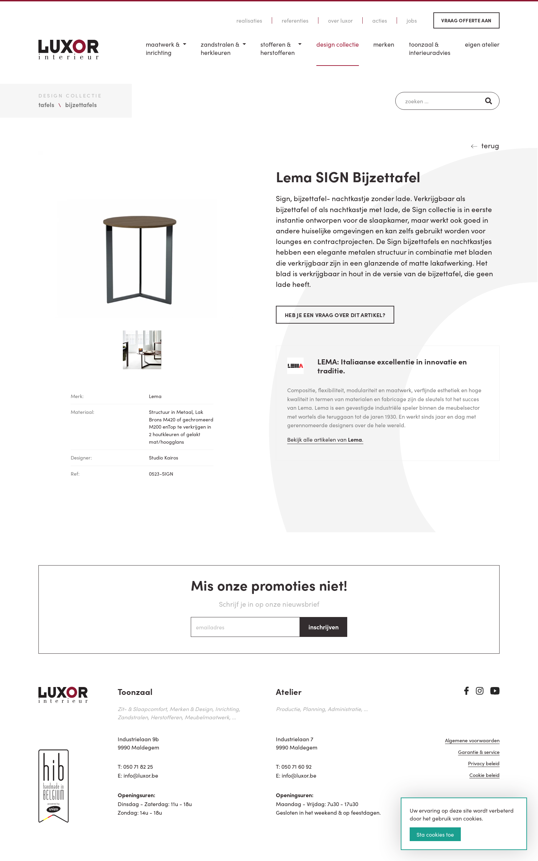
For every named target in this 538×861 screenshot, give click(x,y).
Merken (383, 44)
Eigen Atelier (482, 44)
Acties (379, 20)
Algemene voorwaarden (472, 741)
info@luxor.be (141, 775)
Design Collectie (337, 44)
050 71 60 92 (296, 766)
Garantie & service (479, 752)
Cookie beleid (484, 775)
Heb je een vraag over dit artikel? (335, 314)
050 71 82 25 (138, 766)
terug (490, 145)
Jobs (412, 20)
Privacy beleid (484, 764)
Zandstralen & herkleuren (220, 48)
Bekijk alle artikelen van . (325, 439)
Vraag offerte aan (466, 20)
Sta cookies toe (435, 834)
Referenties (295, 20)
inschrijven (323, 627)
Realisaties (249, 20)
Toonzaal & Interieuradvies (430, 48)
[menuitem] (166, 53)
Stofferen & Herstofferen (277, 48)
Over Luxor (340, 20)
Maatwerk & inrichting (162, 48)
